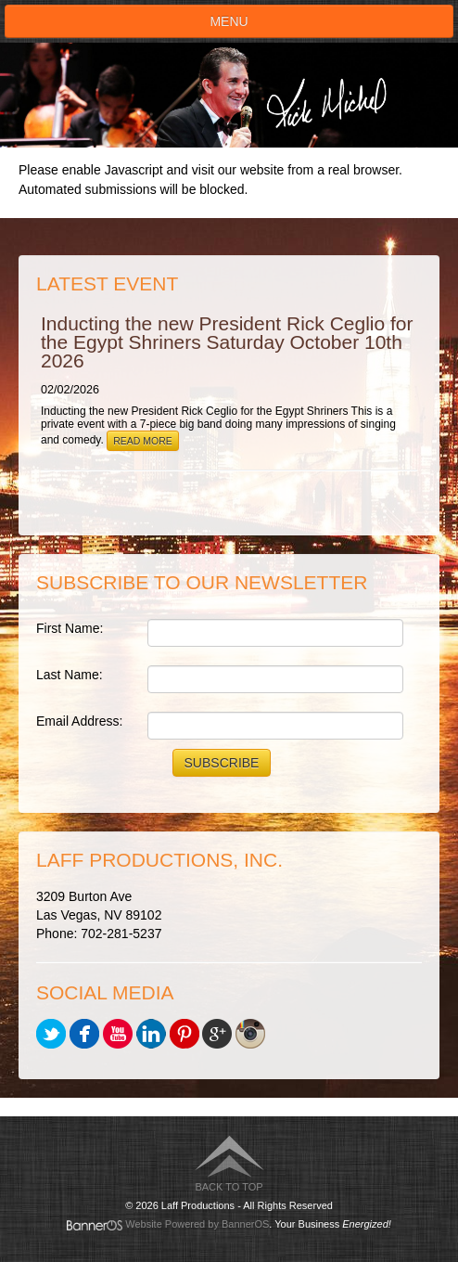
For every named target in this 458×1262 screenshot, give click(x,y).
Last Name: (69, 674)
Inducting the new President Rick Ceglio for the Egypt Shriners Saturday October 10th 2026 (227, 342)
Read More (142, 440)
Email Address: (79, 721)
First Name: (69, 628)
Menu (229, 21)
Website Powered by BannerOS (197, 1224)
